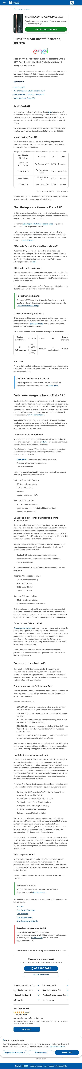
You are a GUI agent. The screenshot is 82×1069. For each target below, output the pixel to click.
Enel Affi (20, 906)
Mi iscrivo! (26, 1029)
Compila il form (36, 938)
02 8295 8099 (41, 968)
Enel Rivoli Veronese (24, 917)
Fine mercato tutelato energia (28, 306)
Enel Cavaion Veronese (26, 910)
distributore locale (36, 324)
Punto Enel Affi (19, 87)
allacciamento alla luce (23, 628)
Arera (34, 262)
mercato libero (27, 240)
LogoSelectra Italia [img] (18, 1066)
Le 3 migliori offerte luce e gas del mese (38, 224)
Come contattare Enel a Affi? (24, 98)
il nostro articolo (39, 892)
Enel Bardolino (22, 914)
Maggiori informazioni (57, 1046)
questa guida (53, 385)
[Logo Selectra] (14, 2)
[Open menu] (5, 2)
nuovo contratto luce (36, 415)
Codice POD (22, 459)
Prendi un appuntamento (46, 29)
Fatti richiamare (41, 975)
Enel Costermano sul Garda (27, 921)
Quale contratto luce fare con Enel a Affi (29, 94)
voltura (44, 442)
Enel (49, 112)
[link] (22, 1011)
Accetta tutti (67, 1052)
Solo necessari (41, 1052)
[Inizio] (15, 9)
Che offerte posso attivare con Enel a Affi (29, 91)
